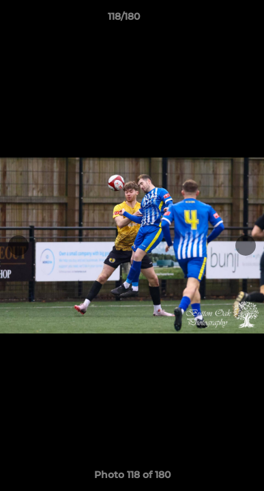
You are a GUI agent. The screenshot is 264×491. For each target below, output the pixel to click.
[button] (215, 20)
